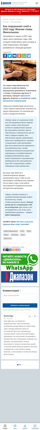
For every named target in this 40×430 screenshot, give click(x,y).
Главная (5, 19)
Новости (12, 19)
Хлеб (22, 231)
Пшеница (14, 235)
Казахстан (19, 19)
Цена (23, 235)
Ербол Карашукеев (10, 231)
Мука (29, 231)
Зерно (6, 235)
